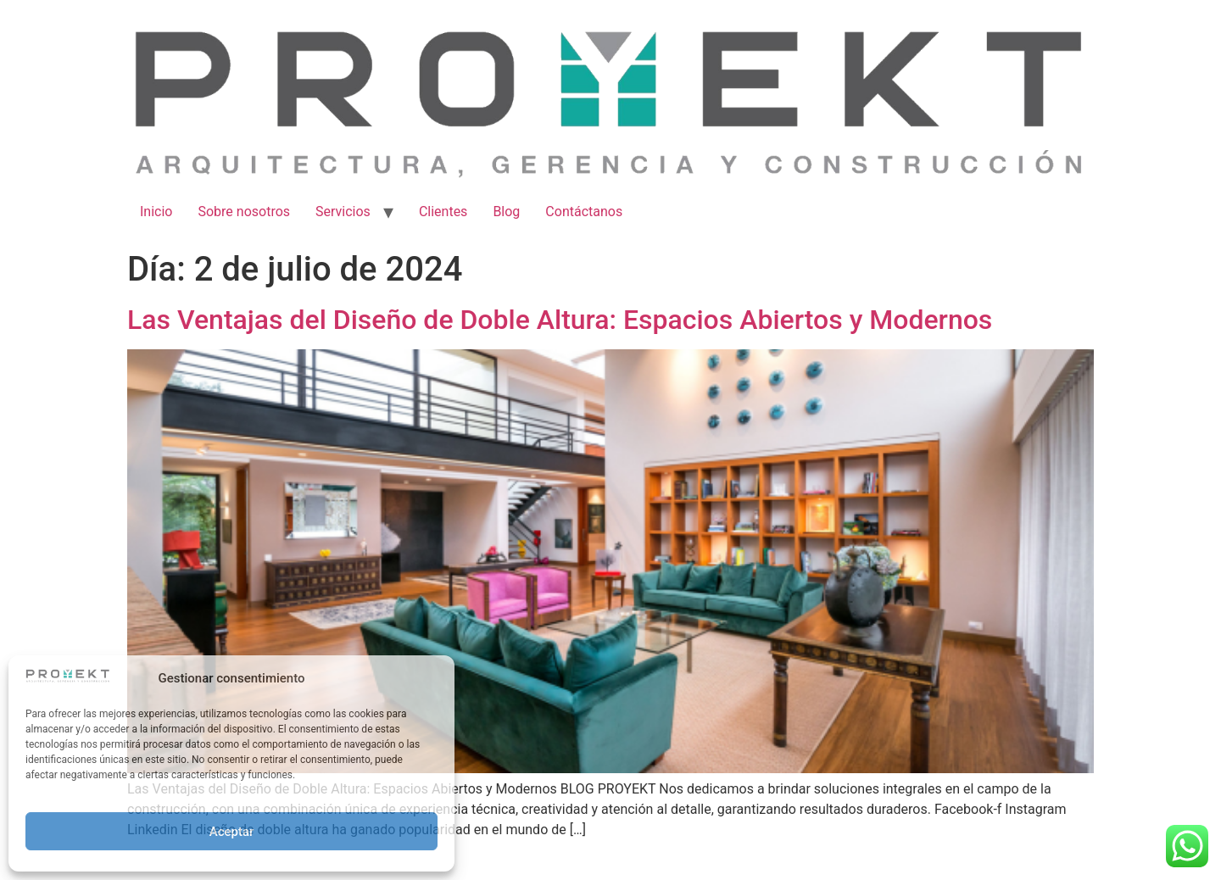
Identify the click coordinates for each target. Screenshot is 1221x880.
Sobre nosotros (244, 211)
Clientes (443, 211)
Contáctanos (583, 211)
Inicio (156, 211)
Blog (506, 211)
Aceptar (231, 831)
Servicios (343, 211)
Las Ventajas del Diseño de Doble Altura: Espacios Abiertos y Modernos (559, 320)
